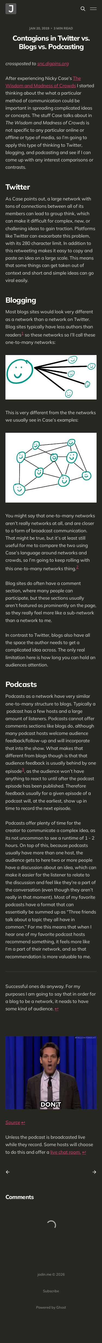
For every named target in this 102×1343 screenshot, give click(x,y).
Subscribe (51, 1291)
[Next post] (92, 1172)
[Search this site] (83, 9)
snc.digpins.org (53, 63)
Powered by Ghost (51, 1307)
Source (12, 1122)
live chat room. (65, 1152)
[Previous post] (9, 1172)
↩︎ (56, 1008)
